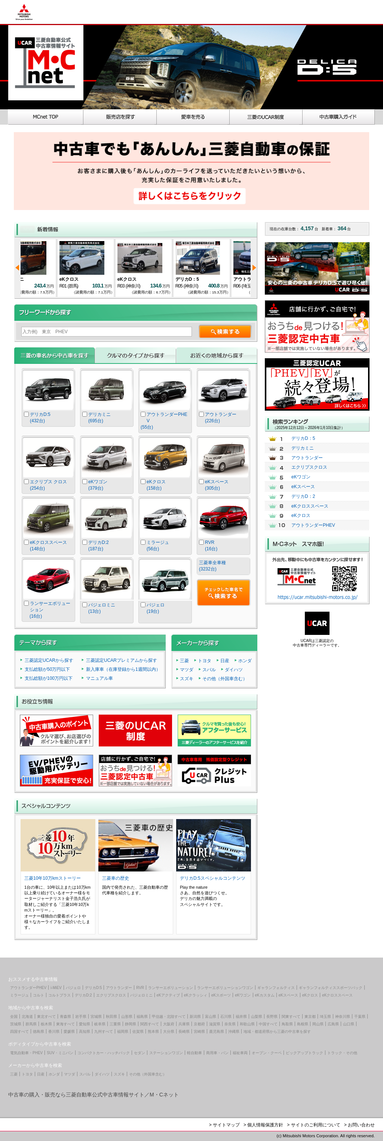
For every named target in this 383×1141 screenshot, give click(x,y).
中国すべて (268, 1024)
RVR (140, 988)
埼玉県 (325, 1016)
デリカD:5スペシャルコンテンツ (212, 878)
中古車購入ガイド (339, 117)
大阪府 (168, 1024)
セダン (139, 1053)
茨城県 (15, 1024)
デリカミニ (33, 279)
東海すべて (65, 1024)
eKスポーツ (221, 995)
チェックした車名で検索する (224, 592)
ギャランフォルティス (276, 988)
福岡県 (122, 1031)
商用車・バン (217, 1053)
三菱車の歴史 (115, 878)
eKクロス (89, 279)
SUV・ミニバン (60, 1053)
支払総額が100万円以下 (49, 678)
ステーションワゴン (166, 1053)
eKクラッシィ (195, 995)
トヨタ (204, 660)
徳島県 (38, 1031)
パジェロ (73, 988)
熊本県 (153, 1031)
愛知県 (84, 1024)
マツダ (186, 669)
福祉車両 (240, 1053)
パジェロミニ (141, 995)
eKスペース (303, 486)
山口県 (348, 1024)
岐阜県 (99, 1024)
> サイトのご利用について (313, 1125)
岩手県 (80, 1016)
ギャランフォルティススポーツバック (330, 988)
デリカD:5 (93, 988)
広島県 (333, 1024)
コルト (38, 995)
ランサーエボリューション (170, 988)
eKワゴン (300, 477)
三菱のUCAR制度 (266, 117)
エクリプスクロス (309, 467)
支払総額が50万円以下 (47, 669)
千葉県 (359, 1016)
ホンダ (245, 660)
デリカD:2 (83, 995)
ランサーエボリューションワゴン (225, 988)
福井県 (241, 1016)
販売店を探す (120, 117)
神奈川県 (342, 1016)
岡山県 (318, 1024)
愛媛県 (69, 1031)
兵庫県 (184, 1024)
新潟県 (195, 1016)
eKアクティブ (168, 995)
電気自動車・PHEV (26, 1053)
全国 (14, 1016)
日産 (224, 660)
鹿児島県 (216, 1031)
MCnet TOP (45, 117)
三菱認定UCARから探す (49, 660)
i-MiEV (55, 988)
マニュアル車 (99, 678)
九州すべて (103, 1031)
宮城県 (96, 1016)
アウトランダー (307, 457)
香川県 (53, 1031)
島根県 (302, 1024)
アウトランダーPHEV (313, 525)
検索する (225, 331)
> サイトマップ (224, 1125)
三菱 (184, 660)
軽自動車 (194, 1053)
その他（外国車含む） (224, 678)
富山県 (210, 1016)
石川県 (226, 1016)
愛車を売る (193, 117)
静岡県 (130, 1024)
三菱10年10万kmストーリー (52, 878)
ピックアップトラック (304, 1053)
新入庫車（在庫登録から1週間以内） (123, 669)
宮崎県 (199, 1031)
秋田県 (111, 1016)
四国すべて (19, 1031)
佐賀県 (138, 1031)
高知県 (84, 1031)
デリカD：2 (303, 496)
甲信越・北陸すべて (169, 1016)
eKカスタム (265, 995)
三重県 (115, 1024)
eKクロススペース (309, 506)
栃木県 (46, 1024)
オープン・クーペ (267, 1053)
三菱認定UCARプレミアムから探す (121, 660)
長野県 (272, 1016)
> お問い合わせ (359, 1125)
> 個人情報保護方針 (263, 1125)
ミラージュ (19, 995)
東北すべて (46, 1016)
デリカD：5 (208, 279)
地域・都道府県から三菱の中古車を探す (277, 1031)
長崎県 (184, 1031)
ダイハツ (234, 669)
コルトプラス (59, 995)
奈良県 (230, 1024)
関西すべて (149, 1024)
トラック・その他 (342, 1053)
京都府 (199, 1024)
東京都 (310, 1016)
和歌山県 (247, 1024)
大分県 (168, 1031)
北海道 (27, 1016)
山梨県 (256, 1016)
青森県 (65, 1016)
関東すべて (291, 1016)
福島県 (142, 1016)
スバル (209, 669)
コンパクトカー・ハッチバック (103, 1053)
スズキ (186, 678)
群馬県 (31, 1024)
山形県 (126, 1016)
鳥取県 (287, 1024)
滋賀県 (214, 1024)
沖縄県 (233, 1031)
